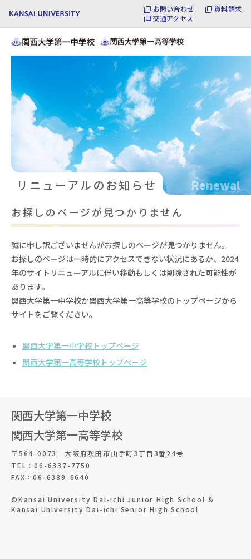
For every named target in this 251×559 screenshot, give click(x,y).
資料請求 (228, 9)
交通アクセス (173, 18)
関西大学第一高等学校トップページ (84, 362)
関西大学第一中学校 (61, 415)
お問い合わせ (173, 9)
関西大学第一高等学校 (66, 435)
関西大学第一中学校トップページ (80, 345)
